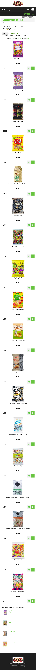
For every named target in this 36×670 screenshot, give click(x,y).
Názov (11, 26)
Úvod (4, 23)
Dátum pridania (25, 26)
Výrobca (5, 33)
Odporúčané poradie (7, 28)
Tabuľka (11, 30)
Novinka (24, 35)
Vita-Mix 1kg (12, 642)
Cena (16, 26)
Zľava (11, 35)
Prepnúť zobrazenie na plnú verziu (18, 663)
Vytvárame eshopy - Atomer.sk (18, 667)
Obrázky (4, 30)
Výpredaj (17, 35)
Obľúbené (5, 35)
